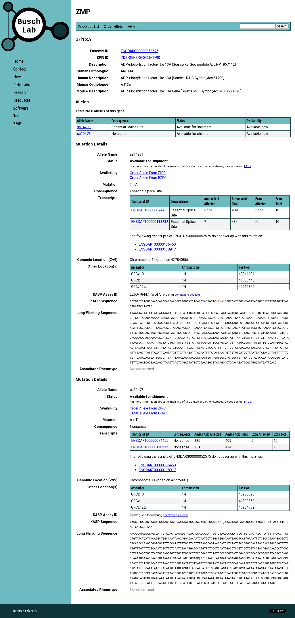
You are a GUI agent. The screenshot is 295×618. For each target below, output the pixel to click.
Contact (19, 68)
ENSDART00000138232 (149, 222)
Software (21, 108)
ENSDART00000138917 (157, 249)
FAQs (131, 26)
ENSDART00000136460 (157, 244)
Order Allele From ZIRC (148, 173)
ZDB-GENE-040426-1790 (140, 57)
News (17, 76)
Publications (23, 84)
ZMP (17, 123)
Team (18, 115)
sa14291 (84, 127)
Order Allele (113, 26)
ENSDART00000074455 (149, 210)
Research (21, 92)
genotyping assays (186, 294)
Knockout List (88, 26)
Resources (21, 100)
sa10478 (84, 134)
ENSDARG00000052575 (139, 51)
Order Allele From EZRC (148, 178)
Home (18, 61)
